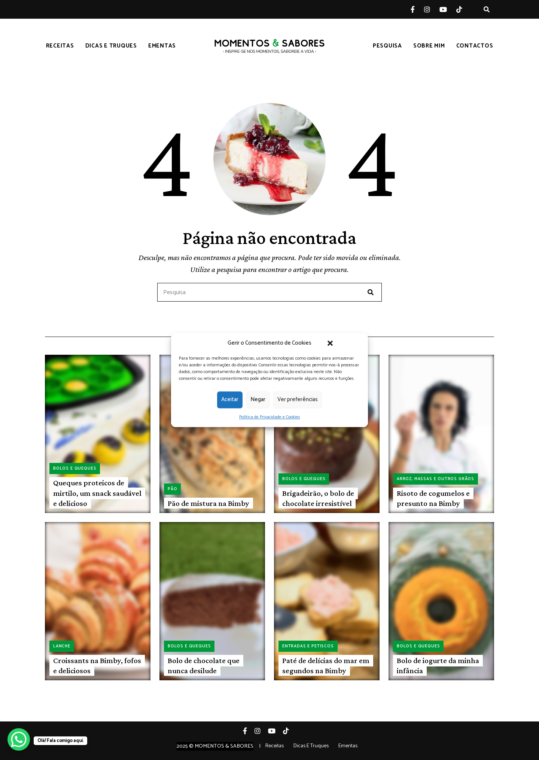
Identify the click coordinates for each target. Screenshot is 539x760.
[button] (330, 343)
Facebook (417, 9)
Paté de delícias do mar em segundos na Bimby (325, 665)
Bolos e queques (74, 468)
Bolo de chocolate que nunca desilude (204, 665)
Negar (257, 399)
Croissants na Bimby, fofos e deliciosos (97, 665)
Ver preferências (297, 399)
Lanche (61, 646)
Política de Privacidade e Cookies (269, 417)
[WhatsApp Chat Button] (18, 739)
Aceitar (229, 399)
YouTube (447, 9)
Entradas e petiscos (308, 646)
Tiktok (464, 9)
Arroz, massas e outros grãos (435, 479)
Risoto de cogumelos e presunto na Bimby (433, 498)
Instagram (431, 9)
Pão (172, 489)
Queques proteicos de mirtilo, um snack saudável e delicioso (97, 493)
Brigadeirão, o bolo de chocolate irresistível (318, 498)
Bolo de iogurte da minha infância (438, 665)
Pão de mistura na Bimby (208, 503)
